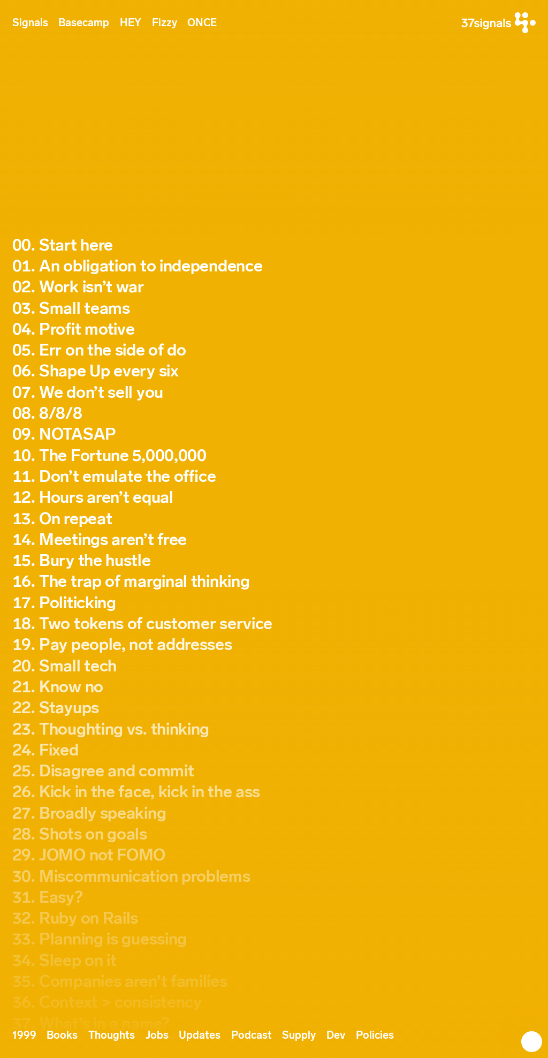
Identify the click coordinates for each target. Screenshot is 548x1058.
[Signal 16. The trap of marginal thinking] (274, 581)
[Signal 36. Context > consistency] (274, 1002)
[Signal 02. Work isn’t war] (274, 287)
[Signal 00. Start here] (274, 245)
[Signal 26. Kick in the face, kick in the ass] (274, 792)
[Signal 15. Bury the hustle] (274, 560)
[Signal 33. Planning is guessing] (274, 939)
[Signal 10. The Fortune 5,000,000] (274, 455)
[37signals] (498, 22)
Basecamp (83, 23)
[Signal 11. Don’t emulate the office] (274, 476)
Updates (199, 1035)
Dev (335, 1035)
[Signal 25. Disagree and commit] (274, 771)
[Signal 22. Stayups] (274, 708)
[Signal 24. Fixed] (274, 750)
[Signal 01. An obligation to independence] (274, 266)
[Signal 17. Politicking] (274, 603)
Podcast (251, 1035)
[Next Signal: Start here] (525, 1035)
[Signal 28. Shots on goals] (274, 834)
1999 (24, 1035)
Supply (299, 1035)
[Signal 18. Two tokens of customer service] (274, 624)
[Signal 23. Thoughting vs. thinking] (274, 729)
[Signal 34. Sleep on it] (274, 960)
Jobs (157, 1035)
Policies (375, 1035)
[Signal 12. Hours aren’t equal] (274, 497)
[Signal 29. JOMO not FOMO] (274, 855)
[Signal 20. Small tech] (274, 666)
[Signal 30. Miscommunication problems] (274, 876)
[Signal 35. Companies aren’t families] (274, 981)
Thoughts (111, 1035)
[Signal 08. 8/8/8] (274, 413)
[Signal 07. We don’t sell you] (274, 392)
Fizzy (164, 23)
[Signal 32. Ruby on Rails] (274, 918)
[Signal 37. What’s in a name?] (274, 1024)
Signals (30, 23)
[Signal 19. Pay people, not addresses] (274, 644)
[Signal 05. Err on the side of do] (274, 350)
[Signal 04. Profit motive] (274, 329)
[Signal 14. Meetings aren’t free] (274, 540)
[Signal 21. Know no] (274, 687)
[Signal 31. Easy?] (274, 897)
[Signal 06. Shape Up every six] (274, 371)
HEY (130, 23)
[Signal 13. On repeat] (274, 519)
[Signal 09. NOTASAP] (274, 434)
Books (62, 1035)
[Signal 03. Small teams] (274, 308)
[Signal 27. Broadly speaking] (274, 813)
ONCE (202, 23)
